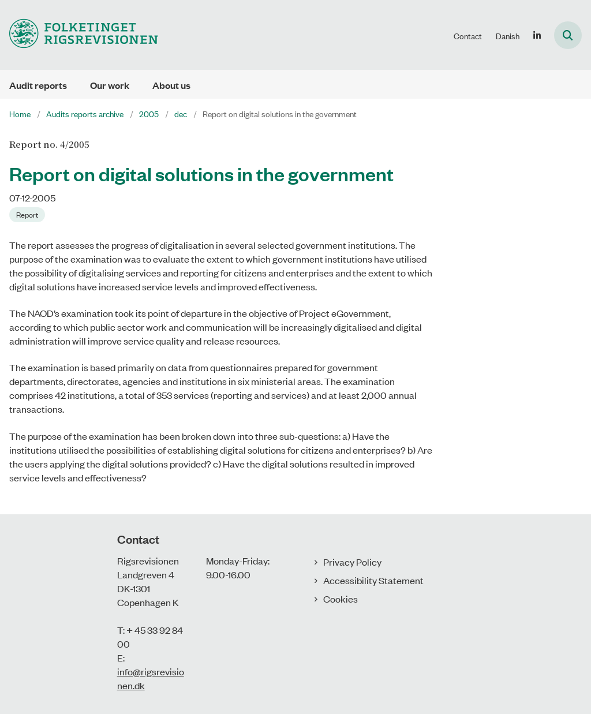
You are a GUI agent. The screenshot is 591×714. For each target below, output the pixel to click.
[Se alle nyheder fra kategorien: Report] (28, 213)
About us (171, 85)
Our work (109, 85)
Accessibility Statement (373, 580)
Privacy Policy (352, 561)
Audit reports (38, 85)
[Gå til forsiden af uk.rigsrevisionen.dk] (79, 34)
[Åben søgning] (568, 35)
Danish (507, 35)
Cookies (340, 598)
